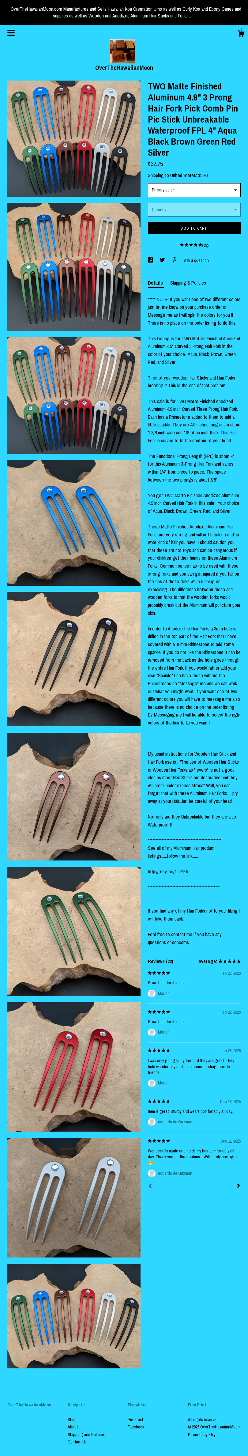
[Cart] (241, 34)
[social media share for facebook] (151, 260)
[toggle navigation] (11, 33)
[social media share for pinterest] (175, 260)
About (73, 1427)
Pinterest (135, 1419)
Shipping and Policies (86, 1434)
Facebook (136, 1427)
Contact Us (77, 1442)
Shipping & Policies (188, 282)
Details (156, 282)
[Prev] (150, 1187)
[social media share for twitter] (163, 260)
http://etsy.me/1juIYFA (168, 871)
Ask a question (196, 260)
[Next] (238, 1186)
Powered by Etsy (202, 1434)
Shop (72, 1419)
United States (183, 175)
